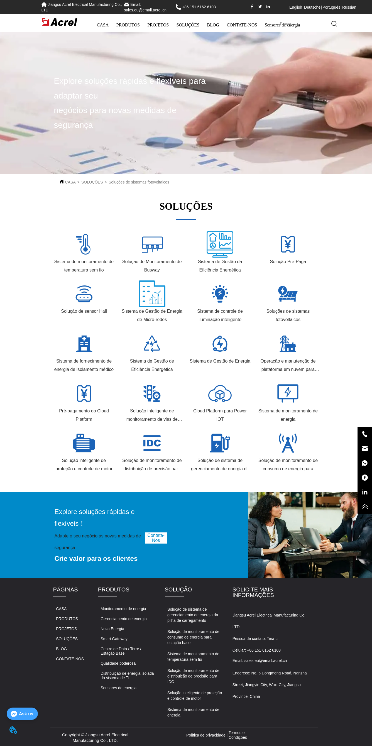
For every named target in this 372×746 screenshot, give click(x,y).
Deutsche (312, 7)
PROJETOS (158, 25)
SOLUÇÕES (188, 25)
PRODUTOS (128, 25)
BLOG (213, 25)
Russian (349, 7)
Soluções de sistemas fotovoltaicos (139, 182)
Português (331, 7)
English (295, 7)
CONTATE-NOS (242, 25)
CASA (103, 25)
